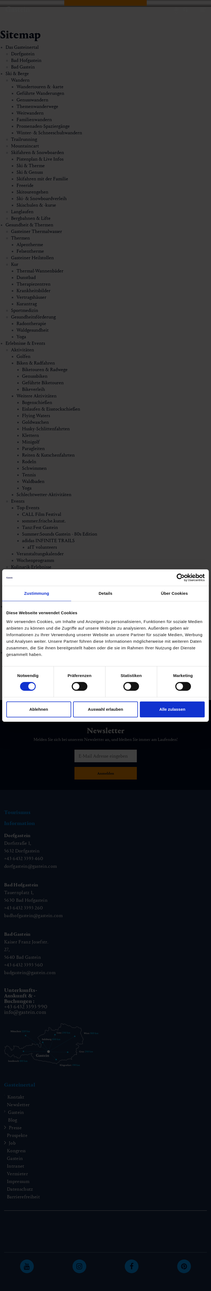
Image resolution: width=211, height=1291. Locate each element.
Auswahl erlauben (105, 709)
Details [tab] (105, 593)
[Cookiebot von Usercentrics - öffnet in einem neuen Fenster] (181, 577)
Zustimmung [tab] (36, 593)
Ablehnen (38, 709)
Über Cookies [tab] (174, 593)
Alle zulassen (172, 709)
